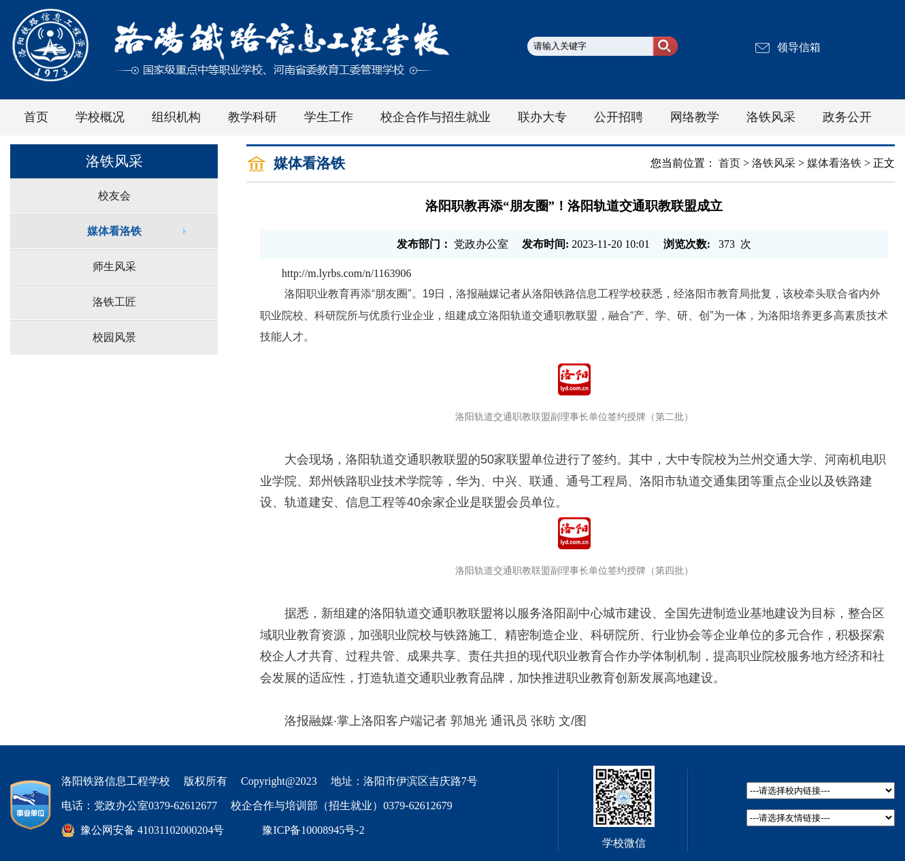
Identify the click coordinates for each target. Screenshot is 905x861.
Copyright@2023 (279, 781)
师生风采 (114, 266)
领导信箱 (799, 47)
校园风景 (114, 337)
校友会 (114, 195)
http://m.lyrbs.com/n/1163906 (347, 273)
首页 (729, 163)
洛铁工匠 (114, 302)
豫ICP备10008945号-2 (313, 830)
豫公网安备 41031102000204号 (152, 830)
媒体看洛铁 (114, 231)
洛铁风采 (773, 163)
